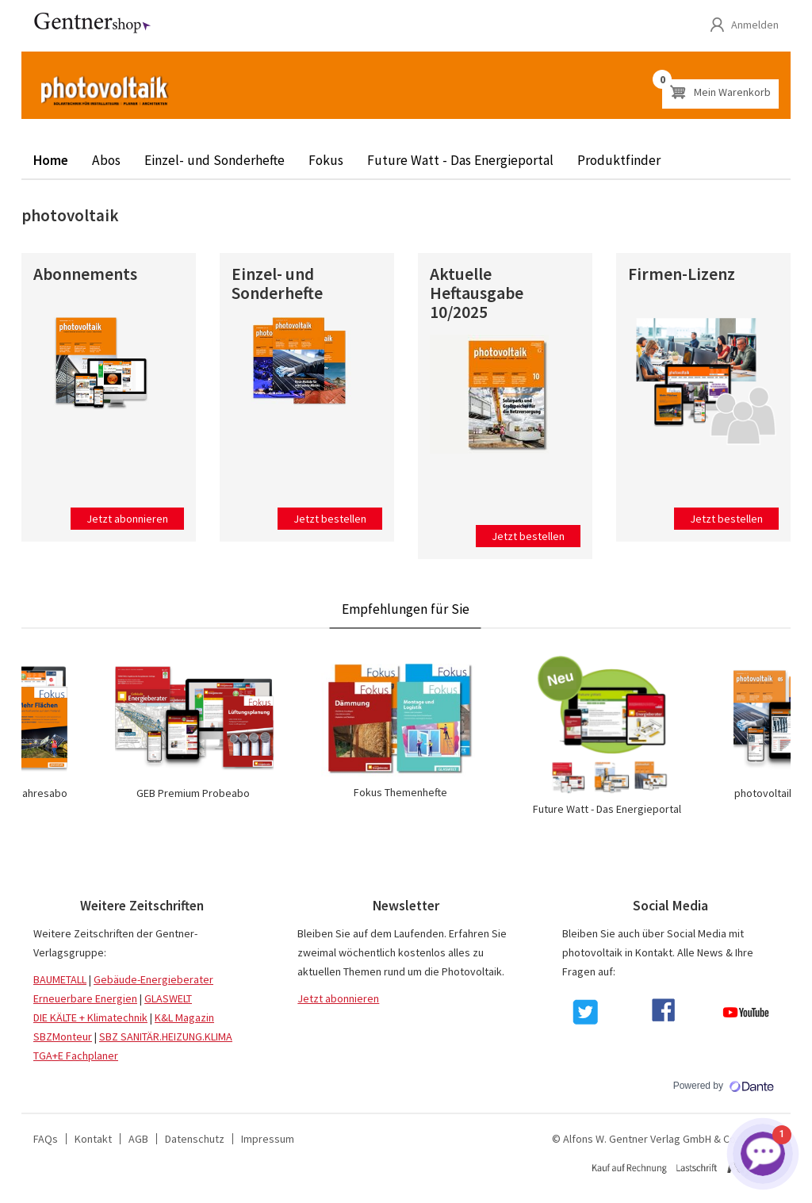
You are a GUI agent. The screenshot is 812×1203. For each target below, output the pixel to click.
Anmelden (755, 24)
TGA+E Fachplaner (75, 1055)
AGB (138, 1138)
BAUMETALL (59, 979)
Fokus (325, 160)
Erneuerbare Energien (85, 998)
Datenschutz (194, 1138)
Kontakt (93, 1138)
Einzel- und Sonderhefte (214, 160)
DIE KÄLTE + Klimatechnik (90, 1017)
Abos (106, 160)
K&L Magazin (184, 1017)
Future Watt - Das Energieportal (460, 160)
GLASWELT (168, 998)
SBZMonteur (62, 1036)
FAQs (45, 1138)
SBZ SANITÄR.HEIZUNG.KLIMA (165, 1036)
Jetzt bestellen (329, 518)
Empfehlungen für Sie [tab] (405, 609)
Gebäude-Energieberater (153, 979)
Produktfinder (619, 160)
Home (50, 160)
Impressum (267, 1138)
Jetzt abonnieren (127, 518)
